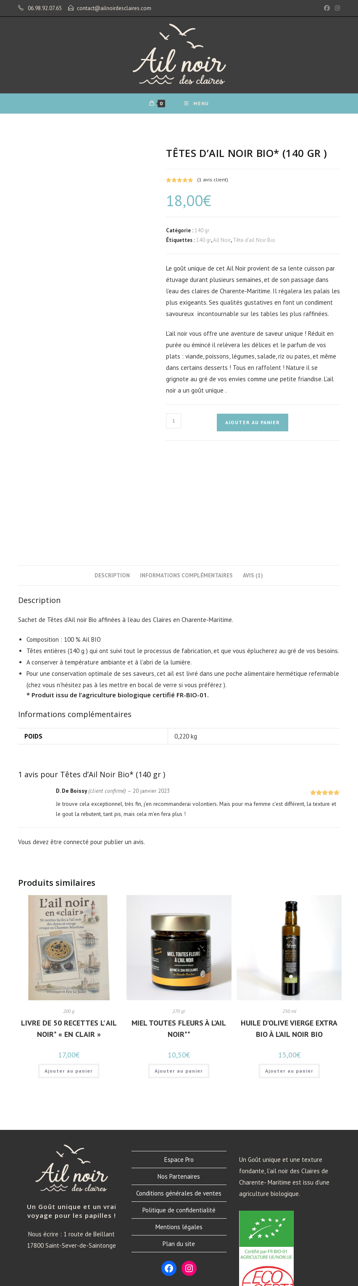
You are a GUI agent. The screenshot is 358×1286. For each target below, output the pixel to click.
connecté (76, 750)
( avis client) (212, 184)
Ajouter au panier (252, 427)
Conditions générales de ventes (178, 1101)
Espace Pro (179, 1068)
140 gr (202, 235)
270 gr (178, 919)
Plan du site (179, 1152)
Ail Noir (222, 245)
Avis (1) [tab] (253, 483)
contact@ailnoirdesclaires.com (114, 8)
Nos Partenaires (179, 1085)
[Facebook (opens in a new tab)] (326, 8)
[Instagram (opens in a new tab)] (336, 8)
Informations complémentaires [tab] (186, 483)
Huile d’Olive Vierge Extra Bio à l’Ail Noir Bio (289, 936)
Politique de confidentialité (179, 1118)
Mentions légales (179, 1135)
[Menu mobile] (197, 106)
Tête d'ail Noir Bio (254, 245)
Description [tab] (112, 483)
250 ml (289, 919)
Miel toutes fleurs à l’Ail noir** (179, 936)
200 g (68, 919)
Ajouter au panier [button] (69, 979)
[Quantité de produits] (173, 425)
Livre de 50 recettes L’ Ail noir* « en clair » (69, 936)
